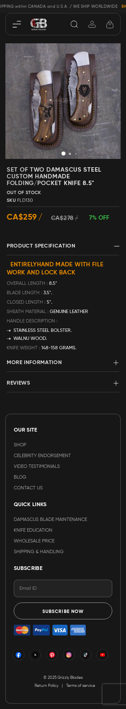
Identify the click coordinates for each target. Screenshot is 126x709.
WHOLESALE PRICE (34, 541)
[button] (63, 153)
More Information (34, 362)
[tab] (63, 249)
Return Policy (46, 686)
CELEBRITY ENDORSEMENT (42, 455)
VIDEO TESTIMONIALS (37, 466)
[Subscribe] (63, 611)
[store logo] (38, 24)
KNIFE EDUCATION (33, 530)
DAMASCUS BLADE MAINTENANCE (50, 519)
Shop (20, 445)
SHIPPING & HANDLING (39, 551)
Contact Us (28, 488)
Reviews (18, 383)
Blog (20, 477)
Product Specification (41, 246)
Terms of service (80, 686)
